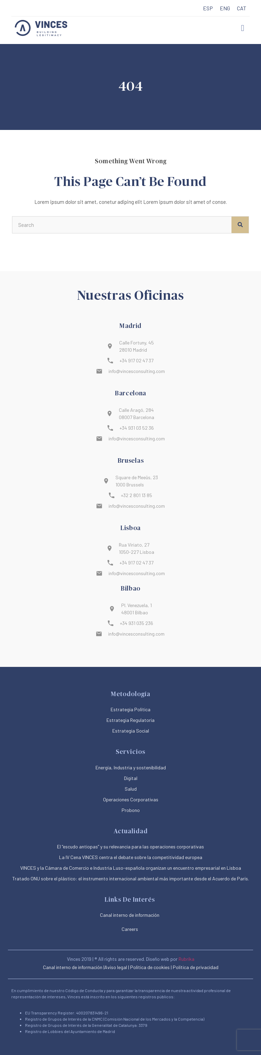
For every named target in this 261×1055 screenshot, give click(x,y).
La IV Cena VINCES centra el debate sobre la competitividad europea (130, 857)
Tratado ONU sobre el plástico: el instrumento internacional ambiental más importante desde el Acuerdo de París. (130, 878)
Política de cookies (150, 967)
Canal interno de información (72, 967)
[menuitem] (208, 8)
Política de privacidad (195, 967)
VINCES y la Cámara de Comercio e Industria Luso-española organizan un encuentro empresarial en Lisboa (130, 868)
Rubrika (186, 959)
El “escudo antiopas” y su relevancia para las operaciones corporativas (130, 846)
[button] (243, 28)
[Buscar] (240, 225)
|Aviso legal (115, 967)
